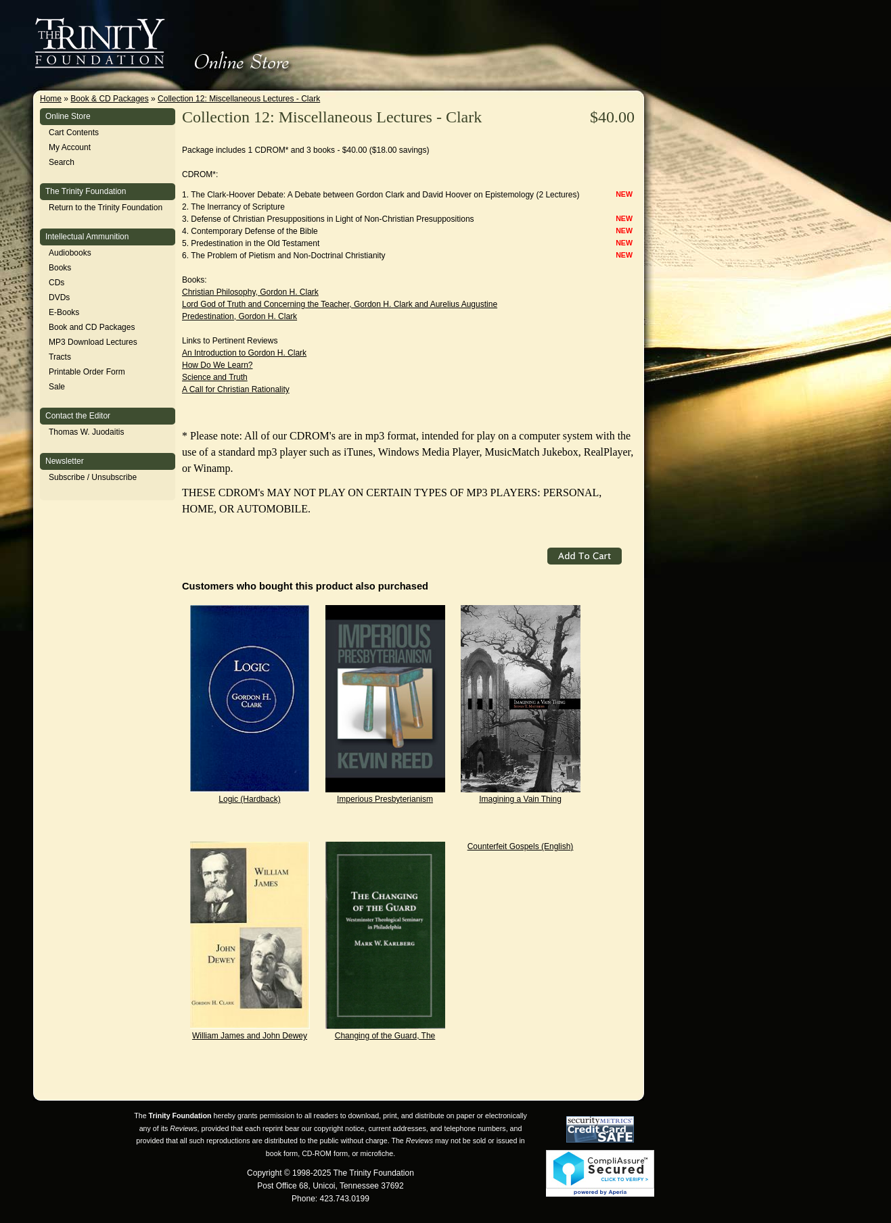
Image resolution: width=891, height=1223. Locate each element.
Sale (57, 386)
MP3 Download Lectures (93, 342)
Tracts (60, 357)
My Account (70, 147)
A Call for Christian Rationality (236, 389)
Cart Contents (74, 132)
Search (61, 162)
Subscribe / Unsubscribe (93, 477)
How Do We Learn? (217, 365)
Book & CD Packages (109, 98)
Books (60, 267)
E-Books (64, 312)
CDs (56, 282)
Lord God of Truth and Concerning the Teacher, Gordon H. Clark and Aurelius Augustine (339, 304)
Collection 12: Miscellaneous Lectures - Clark (239, 98)
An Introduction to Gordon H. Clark (244, 353)
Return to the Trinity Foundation (105, 207)
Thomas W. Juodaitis (86, 432)
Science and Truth (215, 377)
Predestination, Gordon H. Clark (239, 316)
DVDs (59, 297)
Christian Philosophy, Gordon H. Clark (250, 292)
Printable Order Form (87, 372)
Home (51, 98)
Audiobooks (70, 253)
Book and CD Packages (92, 327)
